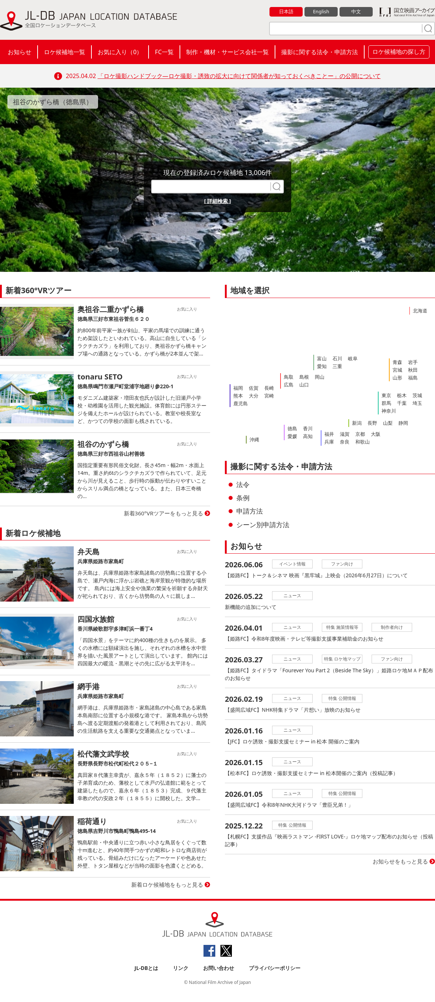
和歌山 (362, 441)
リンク (180, 967)
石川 (337, 358)
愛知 (322, 366)
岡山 (319, 377)
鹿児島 (240, 403)
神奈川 (389, 410)
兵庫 (329, 441)
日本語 (286, 11)
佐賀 (253, 388)
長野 (372, 423)
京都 (360, 434)
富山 (322, 358)
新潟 (357, 423)
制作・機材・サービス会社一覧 (227, 52)
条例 (243, 497)
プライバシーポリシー (274, 967)
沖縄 (254, 439)
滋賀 (344, 434)
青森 (397, 362)
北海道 (420, 310)
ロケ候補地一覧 (64, 52)
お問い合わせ (218, 967)
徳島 (292, 428)
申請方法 (249, 511)
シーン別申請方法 (262, 524)
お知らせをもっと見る (400, 861)
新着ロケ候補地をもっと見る (167, 884)
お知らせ (19, 52)
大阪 (375, 434)
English (321, 11)
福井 (329, 434)
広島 (288, 384)
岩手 (413, 362)
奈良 (344, 441)
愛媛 (292, 436)
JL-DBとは (147, 967)
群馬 (386, 403)
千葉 (402, 403)
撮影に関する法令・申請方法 (319, 52)
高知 (308, 436)
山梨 (388, 423)
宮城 (397, 370)
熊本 (238, 395)
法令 (243, 484)
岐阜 (353, 358)
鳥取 (288, 377)
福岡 (238, 388)
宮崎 (269, 395)
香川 (308, 428)
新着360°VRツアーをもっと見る (163, 513)
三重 (337, 366)
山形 (397, 377)
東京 (386, 395)
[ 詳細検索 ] (217, 200)
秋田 (413, 370)
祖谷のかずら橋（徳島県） (53, 101)
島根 (304, 377)
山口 (304, 384)
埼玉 (417, 403)
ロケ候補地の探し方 (398, 52)
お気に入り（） (120, 52)
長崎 (269, 388)
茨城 (417, 395)
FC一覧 (164, 52)
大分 (253, 395)
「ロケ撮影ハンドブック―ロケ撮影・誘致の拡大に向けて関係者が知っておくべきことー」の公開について (239, 76)
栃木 (402, 395)
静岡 (403, 423)
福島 (413, 377)
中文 (356, 11)
